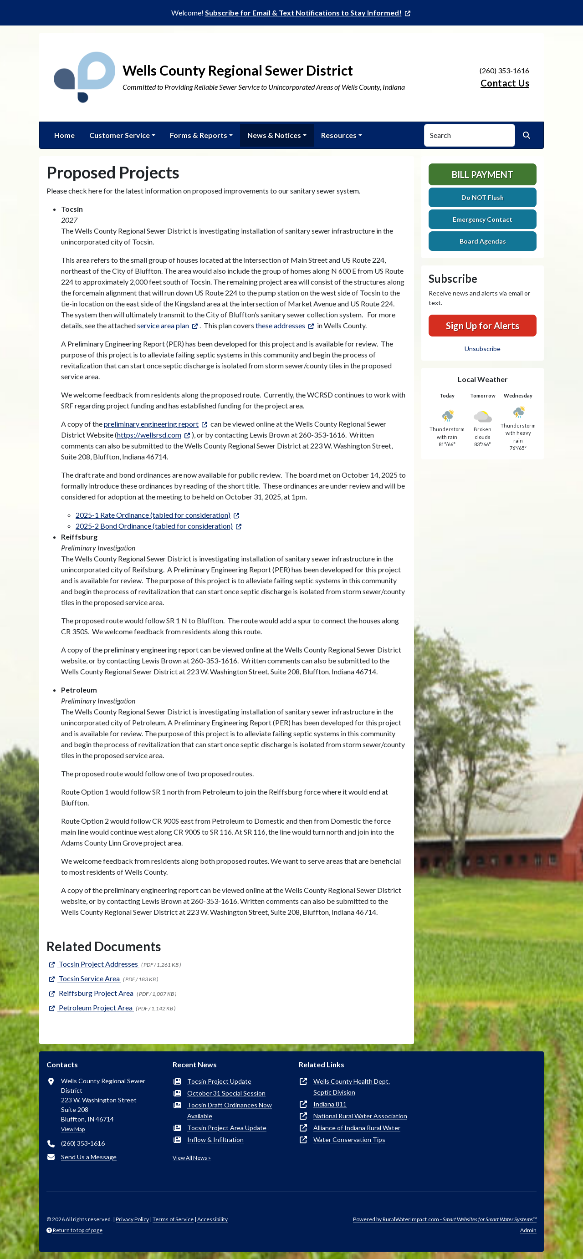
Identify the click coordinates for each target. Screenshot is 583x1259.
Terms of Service (173, 1219)
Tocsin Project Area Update (226, 1128)
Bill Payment (482, 174)
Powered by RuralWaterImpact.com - (445, 1219)
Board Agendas (483, 241)
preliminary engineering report (151, 423)
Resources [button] (339, 135)
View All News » (192, 1157)
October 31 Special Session (226, 1093)
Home (64, 135)
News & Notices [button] (274, 135)
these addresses (280, 325)
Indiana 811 (330, 1104)
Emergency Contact (482, 219)
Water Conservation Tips (349, 1139)
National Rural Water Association (360, 1116)
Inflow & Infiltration (215, 1139)
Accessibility (212, 1219)
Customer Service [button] (119, 135)
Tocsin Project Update (219, 1081)
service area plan (163, 325)
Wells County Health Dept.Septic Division (351, 1086)
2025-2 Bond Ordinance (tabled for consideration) (154, 525)
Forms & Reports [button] (198, 135)
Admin (528, 1230)
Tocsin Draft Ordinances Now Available (229, 1110)
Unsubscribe (483, 348)
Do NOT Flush (482, 197)
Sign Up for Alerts (482, 325)
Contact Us (505, 82)
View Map (73, 1129)
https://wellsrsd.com (149, 434)
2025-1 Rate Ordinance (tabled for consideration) (153, 514)
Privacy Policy (132, 1219)
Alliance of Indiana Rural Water (356, 1128)
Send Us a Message (89, 1157)
